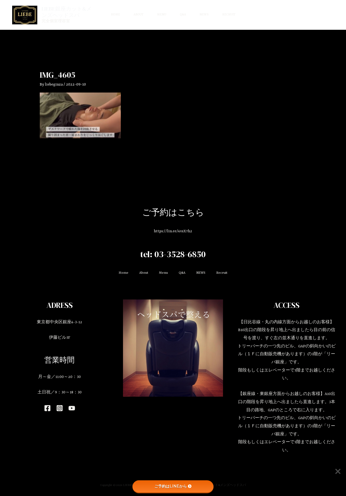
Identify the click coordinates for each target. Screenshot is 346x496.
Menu (161, 15)
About (139, 15)
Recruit (228, 15)
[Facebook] (47, 408)
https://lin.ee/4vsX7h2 (173, 231)
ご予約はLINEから (173, 486)
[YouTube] (71, 408)
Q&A (183, 15)
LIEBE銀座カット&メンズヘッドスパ (67, 12)
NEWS (204, 15)
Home (115, 15)
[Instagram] (59, 408)
